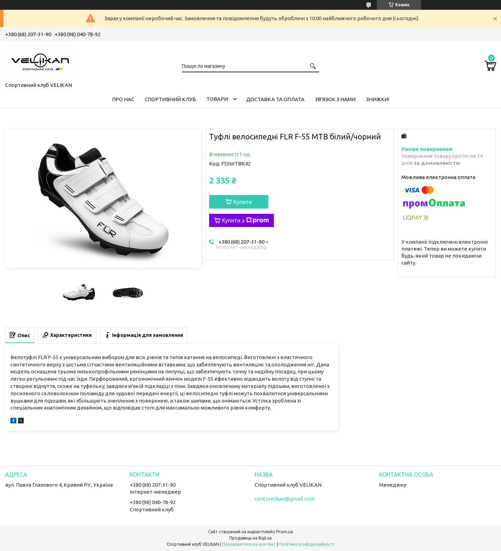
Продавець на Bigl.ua (250, 538)
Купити (242, 202)
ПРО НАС (123, 99)
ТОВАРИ (217, 99)
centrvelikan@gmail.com (285, 499)
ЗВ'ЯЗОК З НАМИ (335, 99)
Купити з (245, 220)
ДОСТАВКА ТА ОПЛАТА (275, 99)
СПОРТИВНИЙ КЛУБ (170, 99)
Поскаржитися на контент (249, 544)
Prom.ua (284, 531)
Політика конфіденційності (306, 544)
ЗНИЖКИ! (377, 99)
